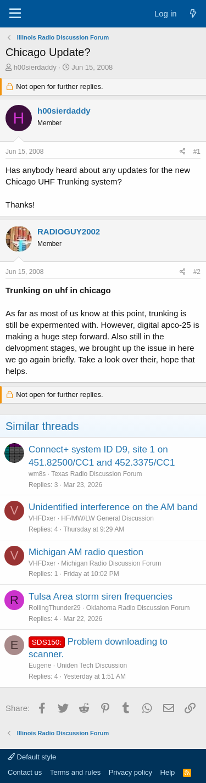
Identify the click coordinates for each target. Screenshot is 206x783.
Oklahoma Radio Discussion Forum (138, 608)
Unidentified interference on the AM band (113, 507)
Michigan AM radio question (86, 552)
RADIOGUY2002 (68, 231)
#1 (197, 151)
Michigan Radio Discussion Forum (111, 563)
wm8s (37, 474)
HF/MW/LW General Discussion (107, 518)
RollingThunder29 (55, 608)
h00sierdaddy (35, 67)
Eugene (40, 665)
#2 (197, 272)
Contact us (25, 772)
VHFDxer (42, 518)
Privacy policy (130, 772)
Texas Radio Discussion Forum (96, 474)
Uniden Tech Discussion (92, 665)
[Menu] (15, 13)
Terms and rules (75, 772)
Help (167, 772)
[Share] (183, 152)
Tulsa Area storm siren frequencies (100, 596)
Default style (32, 757)
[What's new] (193, 13)
